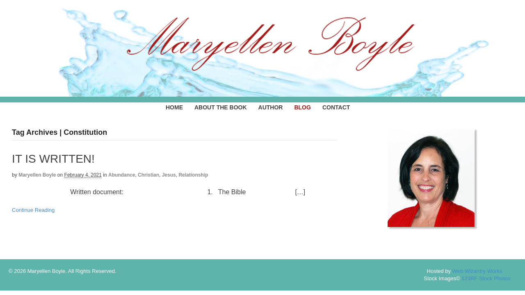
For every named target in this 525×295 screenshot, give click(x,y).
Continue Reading (33, 210)
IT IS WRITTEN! (53, 158)
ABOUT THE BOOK (220, 107)
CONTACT (336, 107)
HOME (174, 107)
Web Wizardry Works (477, 271)
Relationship (193, 175)
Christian (148, 175)
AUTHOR (270, 107)
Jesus (169, 175)
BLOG (302, 107)
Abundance (121, 175)
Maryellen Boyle (37, 175)
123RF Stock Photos (485, 278)
